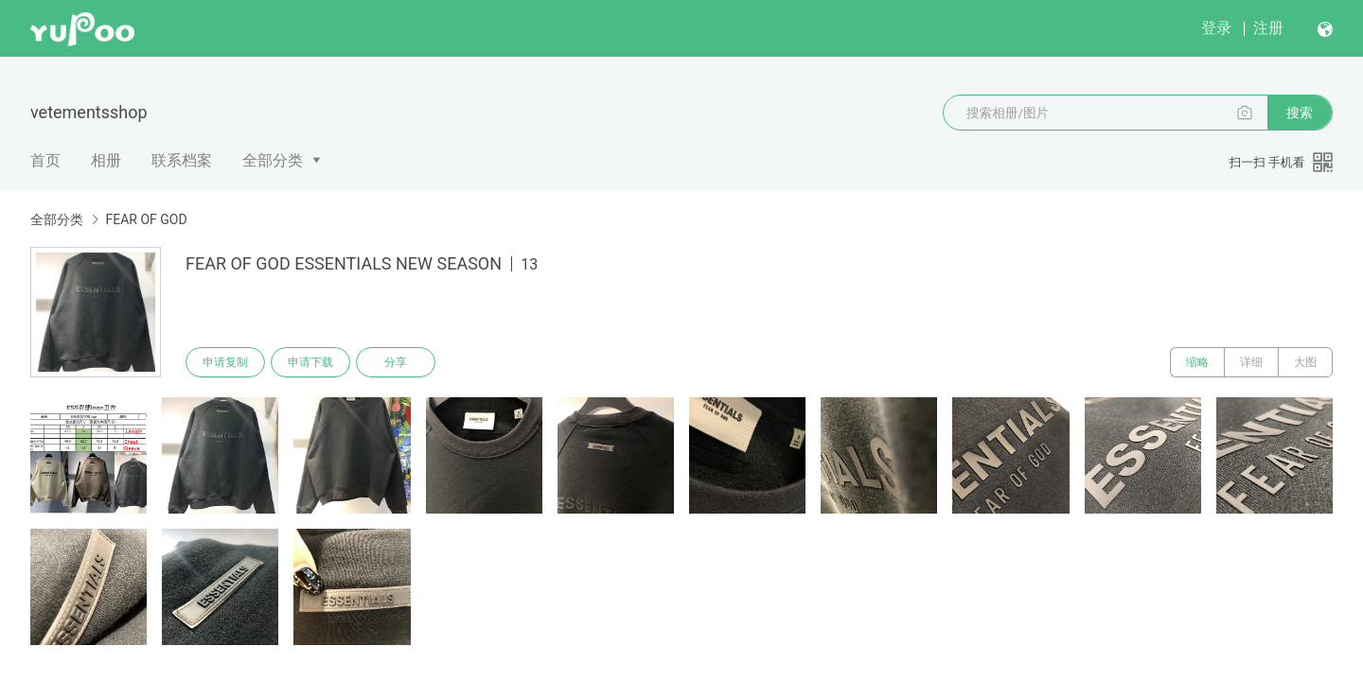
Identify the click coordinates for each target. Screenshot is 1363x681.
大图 (1305, 362)
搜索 (1299, 112)
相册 (106, 160)
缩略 (1197, 362)
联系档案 (181, 160)
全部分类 (272, 160)
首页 (45, 160)
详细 (1251, 362)
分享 (395, 362)
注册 (1268, 28)
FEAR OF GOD (145, 219)
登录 (1216, 28)
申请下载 (310, 362)
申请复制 (225, 362)
